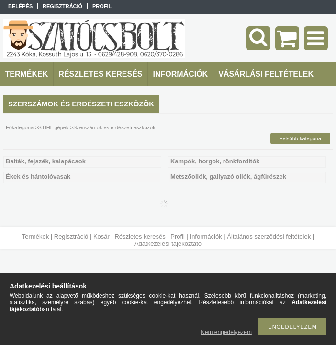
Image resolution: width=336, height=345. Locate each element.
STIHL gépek (53, 127)
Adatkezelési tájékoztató (168, 243)
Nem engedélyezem (226, 332)
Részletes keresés (139, 236)
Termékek (35, 236)
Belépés (20, 6)
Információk (206, 236)
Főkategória (20, 127)
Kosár (101, 236)
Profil (177, 236)
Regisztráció (71, 236)
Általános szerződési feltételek (269, 236)
